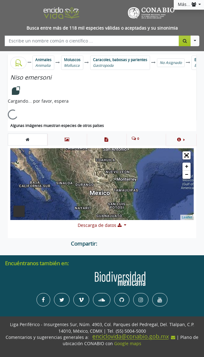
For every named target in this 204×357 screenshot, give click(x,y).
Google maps (127, 343)
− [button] (186, 174)
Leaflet (187, 217)
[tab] (27, 139)
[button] (181, 139)
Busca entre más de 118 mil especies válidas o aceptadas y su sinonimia (102, 28)
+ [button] (186, 166)
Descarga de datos (100, 225)
